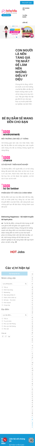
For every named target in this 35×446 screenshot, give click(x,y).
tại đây (32, 422)
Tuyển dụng (24, 16)
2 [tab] (18, 37)
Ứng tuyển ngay (27, 2)
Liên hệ (24, 22)
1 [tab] (16, 37)
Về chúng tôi (25, 9)
